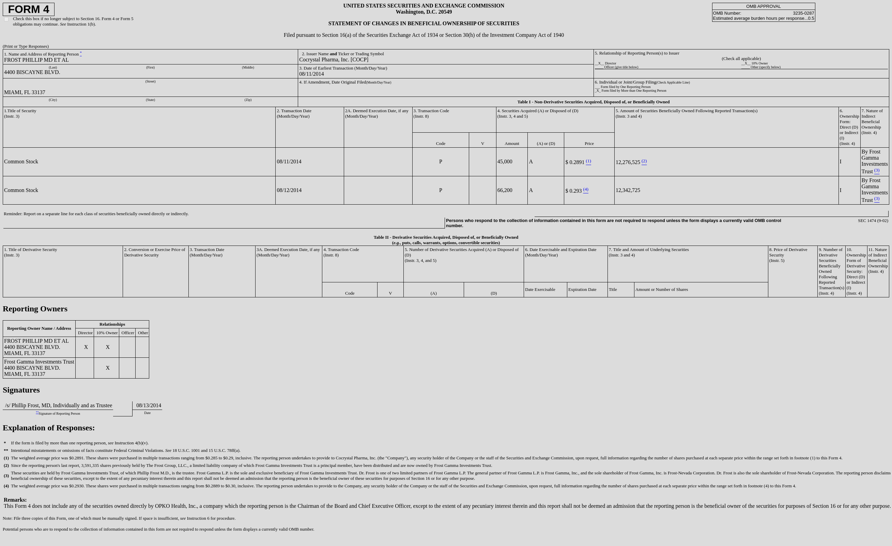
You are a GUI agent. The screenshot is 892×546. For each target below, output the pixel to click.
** (37, 412)
